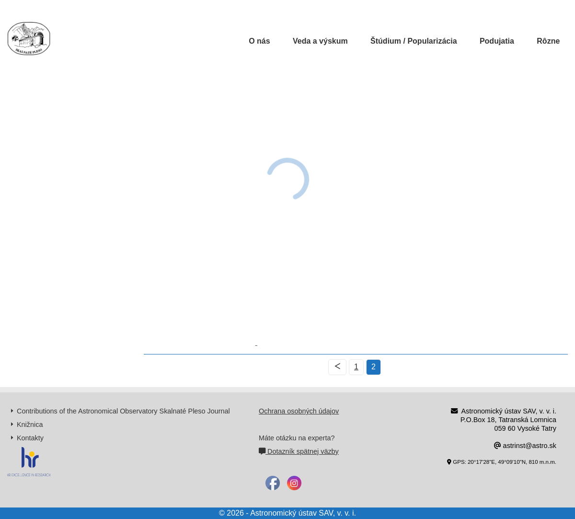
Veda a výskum (320, 41)
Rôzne (548, 41)
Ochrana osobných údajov (299, 411)
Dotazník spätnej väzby (299, 451)
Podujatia (497, 41)
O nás (259, 41)
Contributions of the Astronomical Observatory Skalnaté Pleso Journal (123, 411)
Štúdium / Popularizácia (413, 41)
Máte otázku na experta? (296, 438)
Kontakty (30, 438)
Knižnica (30, 424)
